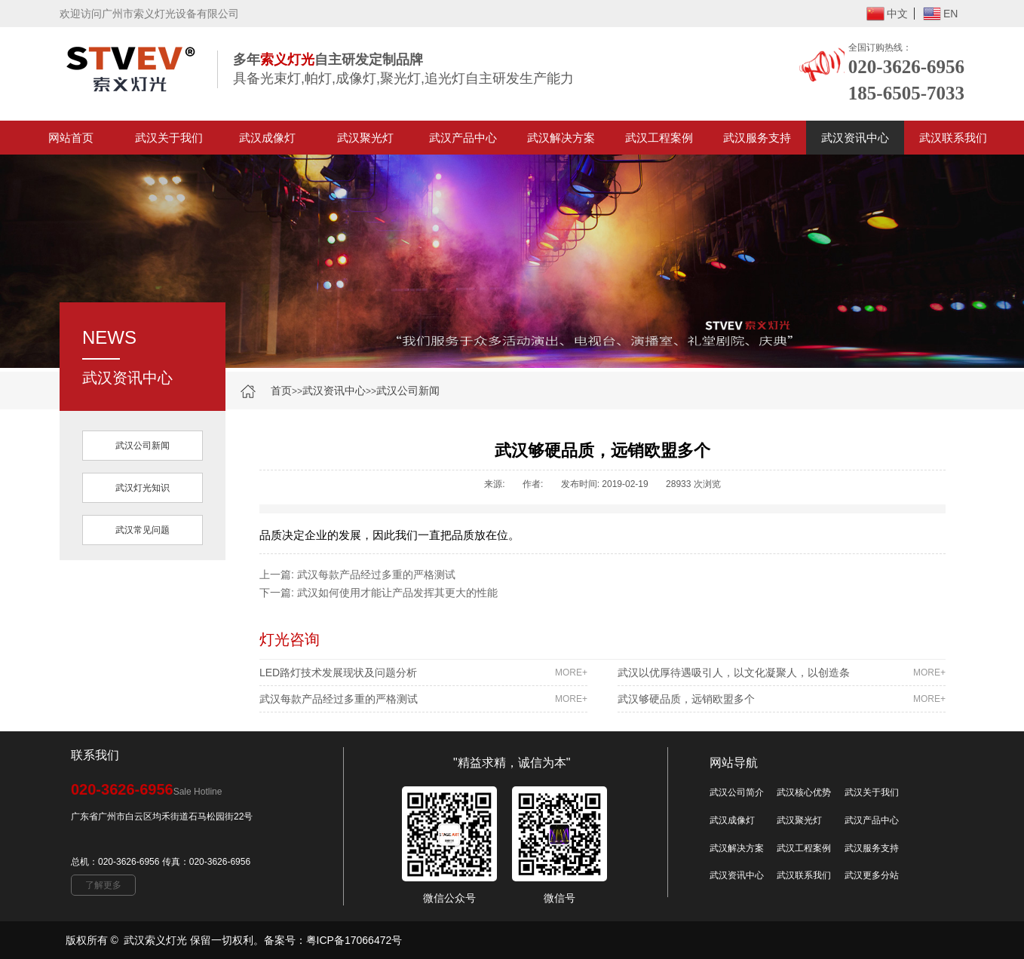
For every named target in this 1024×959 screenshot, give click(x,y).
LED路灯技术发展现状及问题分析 (423, 672)
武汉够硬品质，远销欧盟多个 (782, 699)
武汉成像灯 (267, 137)
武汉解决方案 (561, 137)
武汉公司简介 (737, 792)
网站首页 (71, 137)
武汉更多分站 (872, 875)
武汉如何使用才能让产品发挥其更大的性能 (397, 593)
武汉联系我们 (953, 137)
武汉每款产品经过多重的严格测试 (376, 574)
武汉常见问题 (142, 530)
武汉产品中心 (463, 137)
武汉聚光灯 (365, 137)
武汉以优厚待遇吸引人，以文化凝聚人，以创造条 (782, 672)
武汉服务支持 (757, 137)
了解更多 (103, 885)
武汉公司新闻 (408, 391)
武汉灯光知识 (142, 488)
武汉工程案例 (659, 137)
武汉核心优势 (804, 792)
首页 (281, 391)
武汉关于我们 (169, 137)
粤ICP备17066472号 (354, 940)
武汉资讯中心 (855, 137)
